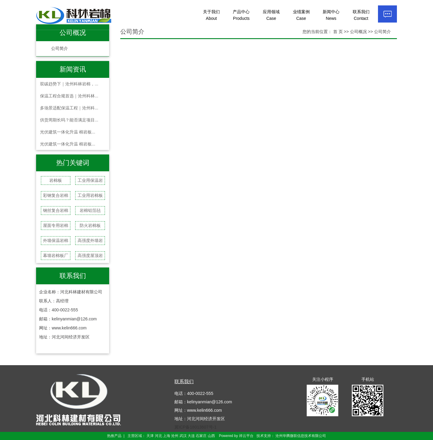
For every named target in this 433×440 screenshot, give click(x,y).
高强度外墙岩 (90, 240)
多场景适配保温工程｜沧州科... (69, 107)
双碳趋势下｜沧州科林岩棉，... (69, 83)
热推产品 (114, 436)
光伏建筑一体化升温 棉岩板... (67, 132)
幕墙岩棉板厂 (55, 255)
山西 (211, 436)
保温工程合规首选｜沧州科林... (69, 95)
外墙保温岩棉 (55, 240)
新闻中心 (331, 15)
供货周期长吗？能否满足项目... (69, 120)
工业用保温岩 (90, 180)
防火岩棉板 (90, 225)
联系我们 (361, 15)
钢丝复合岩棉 (55, 210)
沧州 (174, 436)
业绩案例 (301, 15)
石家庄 (201, 436)
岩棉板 (55, 180)
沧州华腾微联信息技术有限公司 (300, 436)
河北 (158, 436)
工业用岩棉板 (90, 195)
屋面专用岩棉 (55, 225)
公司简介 (59, 48)
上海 (166, 436)
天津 (150, 436)
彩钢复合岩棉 (55, 195)
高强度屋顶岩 (90, 255)
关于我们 (211, 15)
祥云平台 (246, 436)
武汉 (183, 436)
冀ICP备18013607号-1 (195, 427)
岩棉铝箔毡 (90, 210)
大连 (191, 436)
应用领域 (271, 15)
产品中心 (241, 15)
